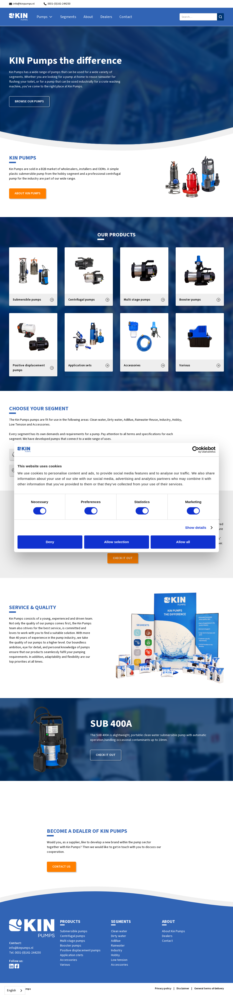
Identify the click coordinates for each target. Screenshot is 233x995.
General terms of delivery (209, 988)
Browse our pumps (29, 101)
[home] (18, 16)
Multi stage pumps (72, 941)
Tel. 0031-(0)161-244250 (25, 952)
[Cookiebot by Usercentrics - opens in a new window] (195, 449)
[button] (45, 17)
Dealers (106, 16)
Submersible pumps (73, 931)
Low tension (119, 960)
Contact (125, 16)
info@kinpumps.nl (21, 948)
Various (65, 964)
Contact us (61, 866)
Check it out (123, 558)
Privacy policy (163, 988)
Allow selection (116, 542)
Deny (50, 542)
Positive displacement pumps (80, 950)
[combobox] (15, 990)
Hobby (115, 955)
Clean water (119, 931)
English (11, 990)
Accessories (68, 960)
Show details (195, 527)
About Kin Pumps (28, 193)
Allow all (183, 542)
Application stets (71, 955)
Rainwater (118, 945)
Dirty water (118, 936)
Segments (68, 16)
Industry (116, 950)
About (88, 16)
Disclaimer (183, 988)
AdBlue (116, 941)
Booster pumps (70, 945)
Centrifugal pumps (72, 936)
